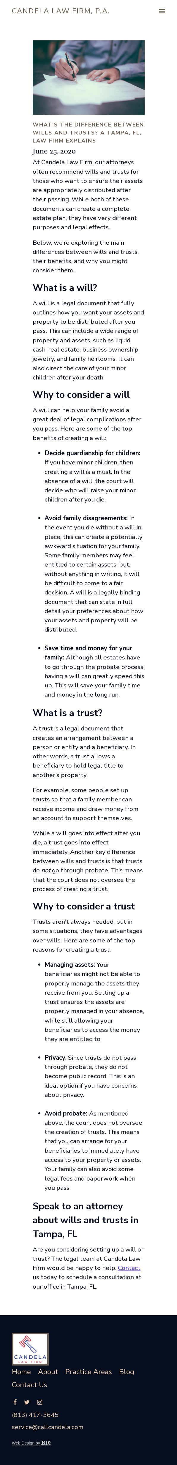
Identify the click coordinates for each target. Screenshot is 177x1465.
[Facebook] (15, 1402)
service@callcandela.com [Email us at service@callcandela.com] (47, 1427)
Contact (129, 1268)
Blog (126, 1372)
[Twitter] (27, 1402)
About (48, 1372)
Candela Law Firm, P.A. (61, 11)
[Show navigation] (160, 11)
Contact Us (29, 1385)
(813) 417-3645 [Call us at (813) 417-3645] (35, 1415)
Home (21, 1372)
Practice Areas (88, 1372)
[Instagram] (39, 1402)
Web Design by (31, 1443)
